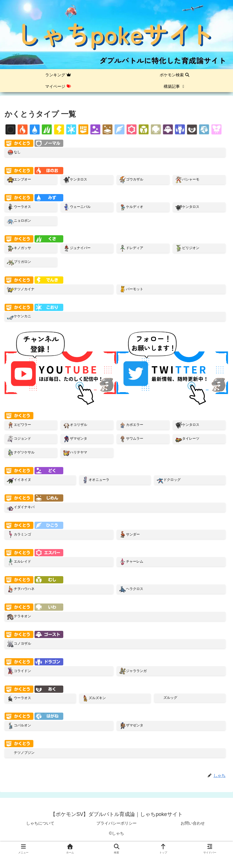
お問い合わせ (193, 823)
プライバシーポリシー (116, 823)
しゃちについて (40, 823)
